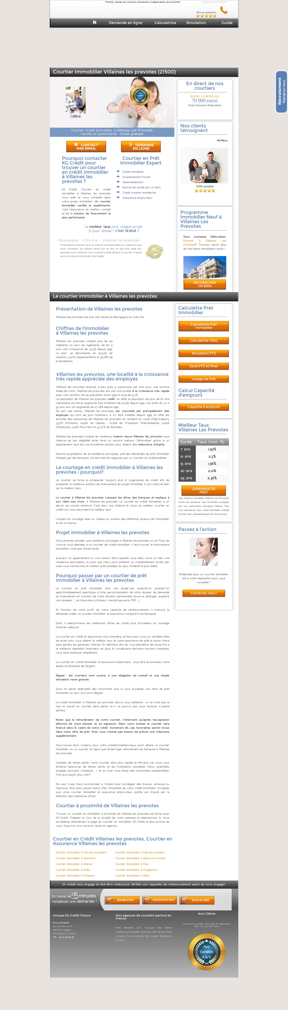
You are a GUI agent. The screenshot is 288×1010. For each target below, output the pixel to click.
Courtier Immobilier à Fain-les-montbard (81, 848)
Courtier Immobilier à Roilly (73, 866)
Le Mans (120, 936)
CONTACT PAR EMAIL (86, 147)
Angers (155, 932)
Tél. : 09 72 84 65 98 (63, 933)
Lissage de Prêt (204, 375)
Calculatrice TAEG (204, 337)
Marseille (128, 924)
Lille (154, 928)
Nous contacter (61, 919)
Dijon (147, 932)
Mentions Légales (62, 926)
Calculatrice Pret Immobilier (204, 322)
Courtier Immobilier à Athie (132, 872)
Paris (118, 924)
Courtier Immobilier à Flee (132, 860)
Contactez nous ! (203, 589)
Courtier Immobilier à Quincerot (75, 854)
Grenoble (139, 932)
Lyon (138, 924)
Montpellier (134, 928)
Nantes (168, 924)
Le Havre (120, 932)
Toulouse (149, 924)
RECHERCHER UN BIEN (204, 280)
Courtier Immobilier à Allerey (74, 860)
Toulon (129, 932)
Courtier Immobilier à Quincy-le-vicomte (141, 854)
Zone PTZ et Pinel (204, 362)
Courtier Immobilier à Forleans (75, 872)
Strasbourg (121, 928)
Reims (169, 928)
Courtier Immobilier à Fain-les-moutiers (140, 848)
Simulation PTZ (204, 350)
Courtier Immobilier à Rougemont (136, 866)
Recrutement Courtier (64, 930)
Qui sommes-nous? (63, 922)
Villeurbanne (166, 932)
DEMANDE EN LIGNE (141, 147)
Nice (159, 924)
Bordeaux (146, 928)
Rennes (161, 928)
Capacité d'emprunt (204, 403)
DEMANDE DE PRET (203, 486)
